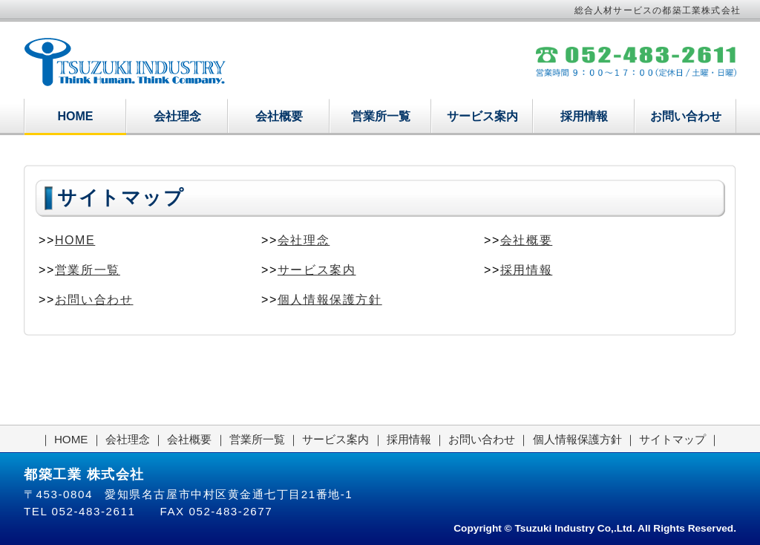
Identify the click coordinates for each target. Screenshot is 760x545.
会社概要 (279, 116)
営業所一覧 (380, 116)
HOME (76, 116)
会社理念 (177, 116)
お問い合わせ (685, 116)
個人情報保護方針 (330, 299)
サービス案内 (482, 116)
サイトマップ (672, 439)
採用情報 (584, 116)
